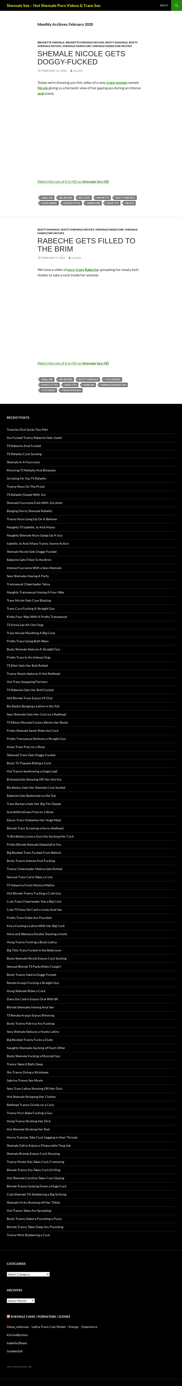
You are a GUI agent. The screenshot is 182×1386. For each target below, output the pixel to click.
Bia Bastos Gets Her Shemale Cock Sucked (36, 787)
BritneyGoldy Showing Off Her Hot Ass (34, 779)
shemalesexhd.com (113, 384)
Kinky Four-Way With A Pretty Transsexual (37, 617)
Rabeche (88, 384)
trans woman (71, 390)
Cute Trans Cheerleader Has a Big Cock (34, 901)
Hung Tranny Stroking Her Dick (29, 1121)
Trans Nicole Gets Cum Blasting (29, 600)
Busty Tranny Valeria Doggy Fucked (31, 975)
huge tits (112, 203)
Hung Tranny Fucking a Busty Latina (32, 942)
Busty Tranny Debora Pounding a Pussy (34, 1219)
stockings (48, 390)
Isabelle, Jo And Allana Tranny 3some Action (38, 543)
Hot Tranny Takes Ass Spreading (29, 1210)
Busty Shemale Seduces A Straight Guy (33, 649)
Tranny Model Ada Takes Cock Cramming (35, 1162)
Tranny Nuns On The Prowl (26, 486)
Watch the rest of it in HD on (73, 181)
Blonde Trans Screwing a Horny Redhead (35, 828)
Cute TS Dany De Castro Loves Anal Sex (34, 909)
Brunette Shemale (51, 42)
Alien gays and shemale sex (21, 1366)
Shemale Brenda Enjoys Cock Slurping (33, 1153)
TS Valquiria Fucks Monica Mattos (30, 885)
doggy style (72, 203)
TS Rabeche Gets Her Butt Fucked (30, 690)
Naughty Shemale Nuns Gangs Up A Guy (35, 535)
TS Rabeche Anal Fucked (24, 446)
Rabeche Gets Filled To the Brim (86, 245)
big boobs (65, 197)
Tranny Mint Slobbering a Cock (28, 1235)
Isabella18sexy (17, 1343)
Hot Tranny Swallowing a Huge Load (32, 771)
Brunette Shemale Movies (85, 42)
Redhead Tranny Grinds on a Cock (30, 1105)
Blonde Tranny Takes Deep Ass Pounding (35, 1227)
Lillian (78, 70)
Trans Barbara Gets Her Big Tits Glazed (34, 804)
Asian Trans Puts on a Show (26, 747)
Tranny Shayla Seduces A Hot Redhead (33, 673)
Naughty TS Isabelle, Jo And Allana (31, 527)
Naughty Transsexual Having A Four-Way (35, 592)
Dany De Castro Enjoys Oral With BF (32, 999)
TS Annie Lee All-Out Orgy (25, 625)
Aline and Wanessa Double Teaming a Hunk (37, 934)
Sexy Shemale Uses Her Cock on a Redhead (36, 714)
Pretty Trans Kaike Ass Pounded (29, 918)
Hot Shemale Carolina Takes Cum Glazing (35, 1178)
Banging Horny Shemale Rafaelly (29, 511)
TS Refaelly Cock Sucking (24, 454)
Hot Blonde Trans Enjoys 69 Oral (29, 698)
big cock (84, 197)
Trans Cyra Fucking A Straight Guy (31, 608)
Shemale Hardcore (77, 46)
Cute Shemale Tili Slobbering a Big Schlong (36, 1194)
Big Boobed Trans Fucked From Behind (34, 852)
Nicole (129, 203)
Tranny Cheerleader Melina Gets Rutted (34, 869)
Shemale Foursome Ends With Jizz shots (34, 503)
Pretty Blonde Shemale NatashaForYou (34, 844)
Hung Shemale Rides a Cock (26, 991)
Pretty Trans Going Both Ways (28, 641)
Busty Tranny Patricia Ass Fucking (30, 1023)
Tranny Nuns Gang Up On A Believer (32, 519)
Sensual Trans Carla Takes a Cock (29, 877)
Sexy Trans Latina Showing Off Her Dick (34, 1088)
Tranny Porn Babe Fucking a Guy (29, 1113)
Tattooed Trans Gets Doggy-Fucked (31, 755)
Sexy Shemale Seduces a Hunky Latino (33, 1031)
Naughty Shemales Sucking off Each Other (36, 1048)
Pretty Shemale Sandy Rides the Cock (33, 730)
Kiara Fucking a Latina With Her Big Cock (36, 926)
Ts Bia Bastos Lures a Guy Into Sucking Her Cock (40, 836)
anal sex (47, 197)
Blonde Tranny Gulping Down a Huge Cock (36, 1186)
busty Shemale (125, 197)
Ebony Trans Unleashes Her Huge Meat (34, 820)
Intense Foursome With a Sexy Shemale (34, 568)
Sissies (30, 1366)
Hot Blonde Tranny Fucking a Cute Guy (34, 893)
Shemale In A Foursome (23, 462)
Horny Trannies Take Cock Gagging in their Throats (42, 1137)
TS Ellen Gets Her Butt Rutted (27, 665)
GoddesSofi (15, 1351)
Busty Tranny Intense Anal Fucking (31, 861)
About (164, 5)
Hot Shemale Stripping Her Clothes (31, 1097)
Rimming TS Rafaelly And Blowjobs (31, 470)
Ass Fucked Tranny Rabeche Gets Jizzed (34, 438)
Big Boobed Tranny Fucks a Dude (30, 1040)
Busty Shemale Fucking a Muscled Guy (33, 1056)
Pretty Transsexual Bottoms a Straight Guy (36, 739)
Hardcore (93, 203)
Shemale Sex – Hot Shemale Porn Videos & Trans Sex (54, 5)
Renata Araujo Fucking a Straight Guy (33, 983)
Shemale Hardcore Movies (112, 46)
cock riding (49, 203)
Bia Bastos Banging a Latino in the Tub (33, 706)
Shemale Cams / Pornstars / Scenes (40, 1316)
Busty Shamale (116, 42)
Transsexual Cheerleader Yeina (28, 584)
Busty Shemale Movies (77, 229)
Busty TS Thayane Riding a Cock (29, 763)
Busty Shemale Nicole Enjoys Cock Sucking (36, 958)
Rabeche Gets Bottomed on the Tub (31, 796)
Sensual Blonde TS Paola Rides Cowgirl (34, 966)
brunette (103, 197)
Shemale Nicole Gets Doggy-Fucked (81, 57)
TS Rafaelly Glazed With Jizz (26, 495)
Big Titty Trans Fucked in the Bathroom (34, 950)
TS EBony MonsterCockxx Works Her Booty (37, 722)
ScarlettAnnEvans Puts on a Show (30, 812)
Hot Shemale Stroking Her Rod (28, 1129)
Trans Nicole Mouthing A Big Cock (31, 633)
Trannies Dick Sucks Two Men (27, 429)
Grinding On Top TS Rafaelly (26, 478)
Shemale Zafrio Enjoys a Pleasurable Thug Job (39, 1145)
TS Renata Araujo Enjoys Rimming (30, 1015)
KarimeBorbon (17, 1335)
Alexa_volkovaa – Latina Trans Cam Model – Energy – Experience (52, 1327)
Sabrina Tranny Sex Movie (25, 1080)
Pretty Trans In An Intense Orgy (29, 657)
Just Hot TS (10, 1366)
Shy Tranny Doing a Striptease (27, 1072)
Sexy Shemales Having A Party (28, 576)
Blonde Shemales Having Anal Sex (30, 1007)
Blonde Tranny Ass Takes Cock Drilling (33, 1170)
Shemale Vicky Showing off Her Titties (33, 1202)
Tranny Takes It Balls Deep (25, 1064)
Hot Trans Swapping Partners (27, 682)
